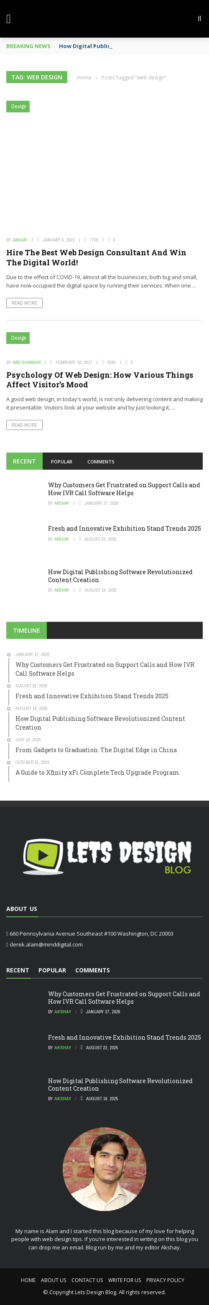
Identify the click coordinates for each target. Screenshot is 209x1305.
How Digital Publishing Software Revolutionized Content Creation (120, 575)
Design (18, 106)
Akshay (20, 240)
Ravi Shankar (27, 362)
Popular (61, 461)
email (76, 1247)
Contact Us (87, 1280)
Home (28, 1280)
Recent (24, 461)
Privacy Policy (165, 1280)
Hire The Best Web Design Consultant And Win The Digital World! (96, 257)
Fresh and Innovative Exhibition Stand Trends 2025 (124, 528)
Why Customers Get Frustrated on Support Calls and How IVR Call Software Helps (124, 488)
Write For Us (124, 1280)
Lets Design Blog (95, 1292)
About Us (53, 1280)
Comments (101, 461)
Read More (24, 303)
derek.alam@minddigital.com (46, 944)
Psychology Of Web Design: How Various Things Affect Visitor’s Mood (99, 379)
